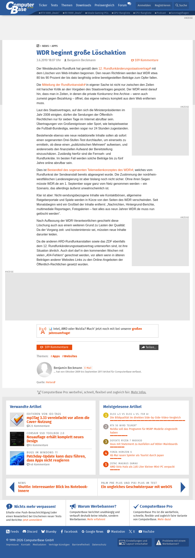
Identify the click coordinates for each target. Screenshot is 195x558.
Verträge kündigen (59, 544)
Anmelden (144, 5)
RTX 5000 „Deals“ (50, 13)
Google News (94, 531)
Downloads (83, 5)
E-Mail (87, 368)
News (45, 46)
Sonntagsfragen (180, 13)
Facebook (71, 531)
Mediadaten (39, 544)
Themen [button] (66, 5)
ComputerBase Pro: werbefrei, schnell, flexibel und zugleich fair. (91, 392)
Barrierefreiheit (81, 544)
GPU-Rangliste (122, 13)
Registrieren (162, 5)
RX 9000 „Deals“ (73, 13)
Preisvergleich (104, 5)
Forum (122, 5)
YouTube (148, 531)
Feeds (14, 531)
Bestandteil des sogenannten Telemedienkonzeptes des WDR (89, 170)
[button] (181, 5)
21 (38, 426)
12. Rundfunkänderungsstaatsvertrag (123, 68)
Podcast (161, 13)
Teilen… (150, 347)
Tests (54, 5)
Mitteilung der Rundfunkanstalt (62, 84)
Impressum (12, 544)
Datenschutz (99, 544)
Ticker (43, 5)
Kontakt (25, 544)
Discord (32, 531)
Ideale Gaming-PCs (97, 13)
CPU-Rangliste (143, 13)
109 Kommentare (54, 347)
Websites (70, 356)
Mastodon (118, 531)
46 (38, 464)
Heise (49, 382)
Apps (55, 46)
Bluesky (51, 531)
